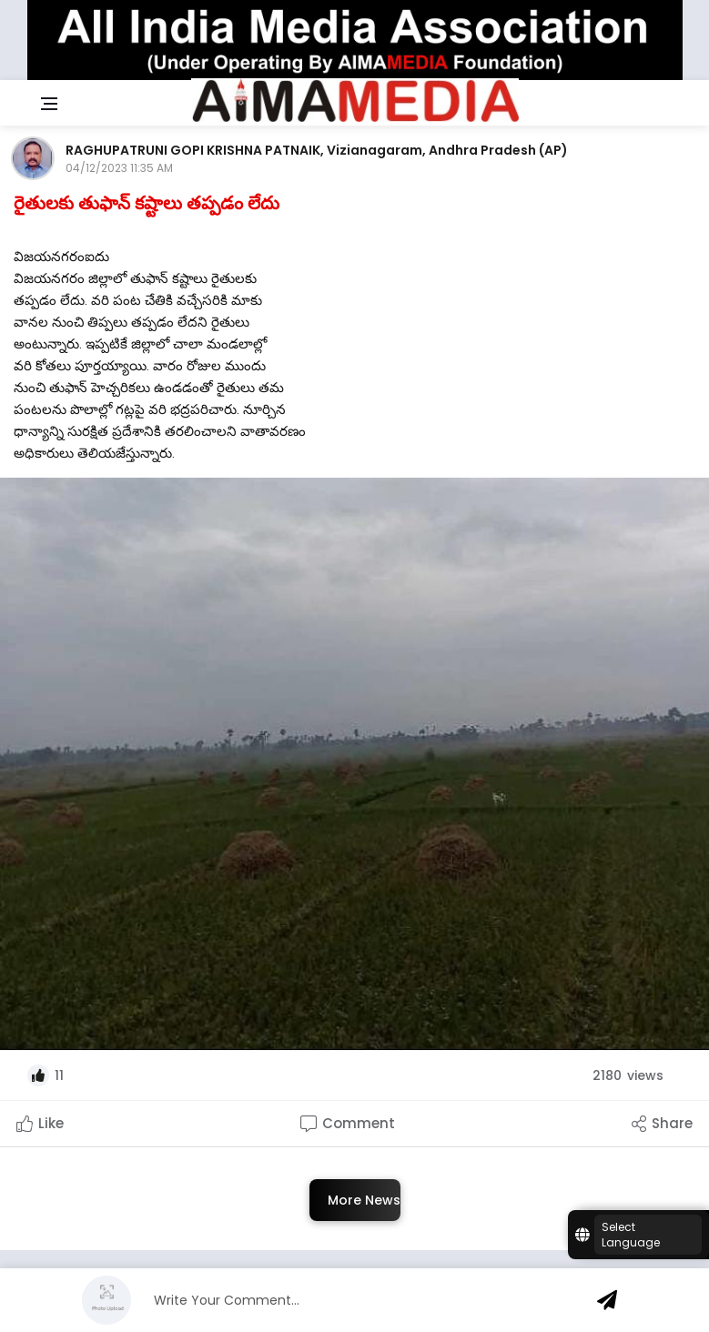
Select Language (631, 1234)
